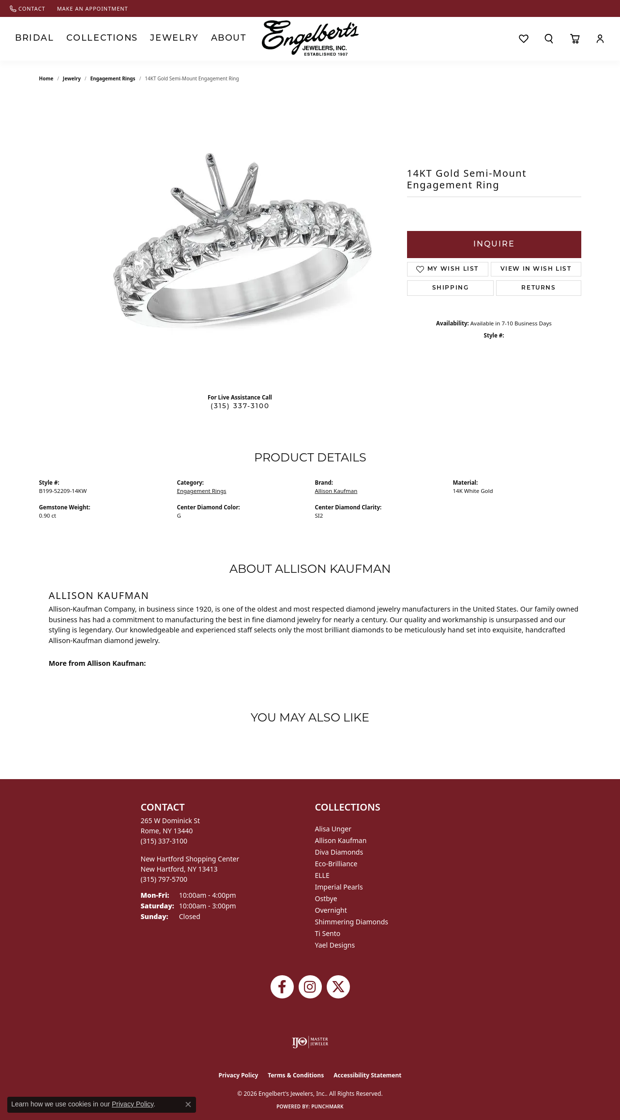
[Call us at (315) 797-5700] (164, 879)
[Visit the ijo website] (310, 1042)
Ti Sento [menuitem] (328, 933)
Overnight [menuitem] (331, 910)
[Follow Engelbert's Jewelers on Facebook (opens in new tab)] (282, 986)
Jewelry (148, 38)
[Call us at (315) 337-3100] (164, 840)
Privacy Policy (238, 1075)
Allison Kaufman (336, 490)
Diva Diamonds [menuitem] (339, 852)
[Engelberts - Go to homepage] (310, 38)
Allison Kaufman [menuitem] (341, 840)
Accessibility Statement (367, 1075)
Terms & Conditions (296, 1075)
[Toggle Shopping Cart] (574, 38)
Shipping (450, 288)
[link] (27, 8)
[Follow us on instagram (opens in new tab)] (310, 986)
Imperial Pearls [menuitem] (339, 886)
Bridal (30, 38)
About (195, 38)
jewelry (72, 78)
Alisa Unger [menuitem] (333, 828)
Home (46, 78)
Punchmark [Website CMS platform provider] (327, 1106)
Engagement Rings (112, 78)
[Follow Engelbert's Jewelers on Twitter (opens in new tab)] (338, 986)
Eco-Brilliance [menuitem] (336, 863)
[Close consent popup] (188, 1104)
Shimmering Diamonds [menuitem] (352, 921)
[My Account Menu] (600, 38)
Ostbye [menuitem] (326, 898)
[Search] (548, 38)
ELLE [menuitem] (322, 875)
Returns (538, 288)
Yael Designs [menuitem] (335, 945)
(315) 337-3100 (240, 406)
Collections (87, 38)
